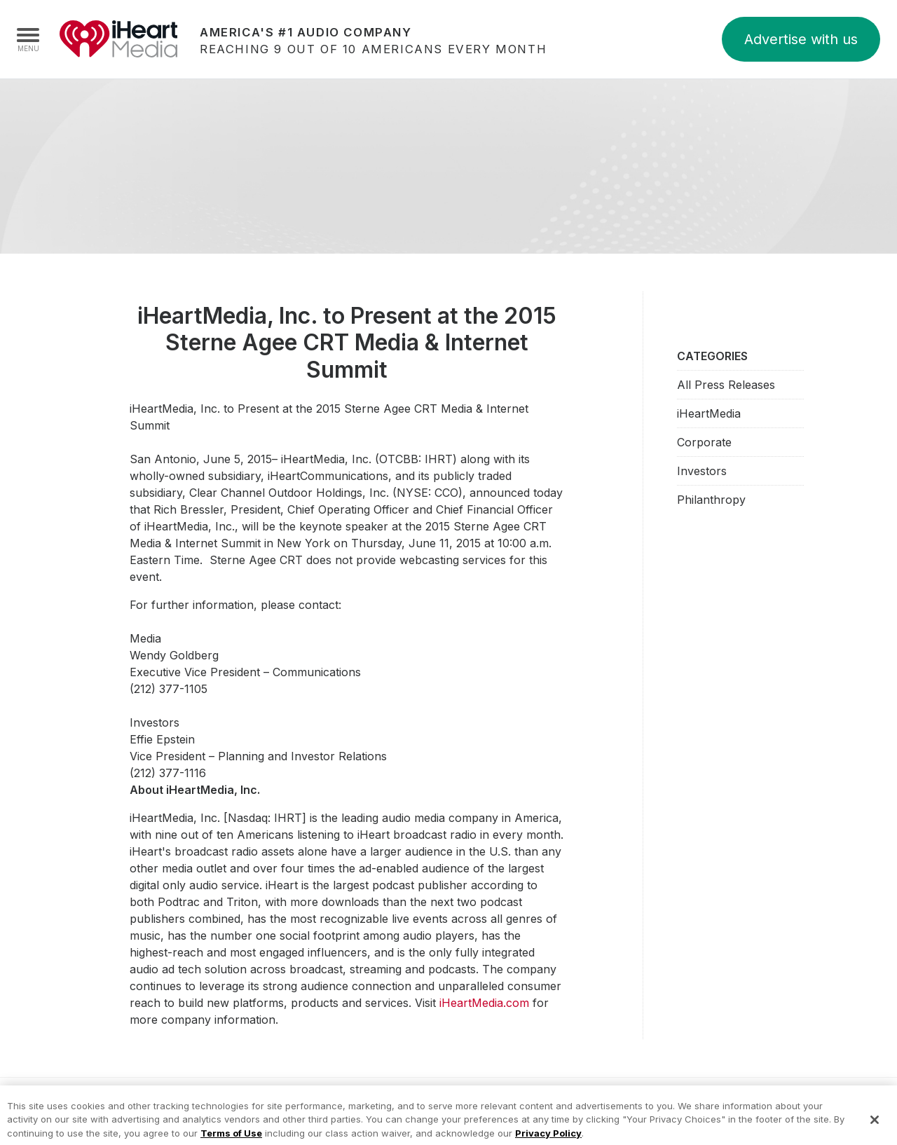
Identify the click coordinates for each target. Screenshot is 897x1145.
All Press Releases (726, 385)
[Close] (874, 1126)
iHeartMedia (118, 39)
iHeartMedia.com (484, 1003)
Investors (702, 471)
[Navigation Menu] (28, 39)
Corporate (704, 442)
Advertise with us (801, 39)
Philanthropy (711, 500)
